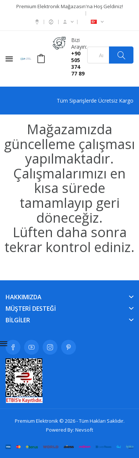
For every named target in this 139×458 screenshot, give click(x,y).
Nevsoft (84, 429)
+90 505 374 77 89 (78, 63)
